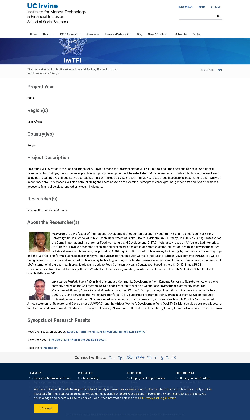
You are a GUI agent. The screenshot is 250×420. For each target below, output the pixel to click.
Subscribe (181, 34)
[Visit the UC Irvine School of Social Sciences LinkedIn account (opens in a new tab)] (121, 357)
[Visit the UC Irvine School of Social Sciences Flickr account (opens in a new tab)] (171, 357)
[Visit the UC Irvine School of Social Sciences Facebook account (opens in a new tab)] (130, 357)
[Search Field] (201, 16)
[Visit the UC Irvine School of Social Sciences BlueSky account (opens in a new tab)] (140, 357)
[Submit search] (219, 16)
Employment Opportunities (146, 378)
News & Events (158, 34)
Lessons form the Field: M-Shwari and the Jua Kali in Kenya (106, 331)
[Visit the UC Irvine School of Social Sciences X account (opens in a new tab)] (149, 357)
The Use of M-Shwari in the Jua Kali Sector (77, 339)
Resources (93, 34)
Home (33, 34)
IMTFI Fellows (70, 34)
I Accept (46, 408)
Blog (140, 34)
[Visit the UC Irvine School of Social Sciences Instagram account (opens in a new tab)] (112, 357)
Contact (197, 34)
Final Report (49, 347)
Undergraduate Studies (192, 378)
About (48, 34)
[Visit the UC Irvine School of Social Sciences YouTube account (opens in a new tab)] (159, 357)
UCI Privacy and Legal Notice (157, 398)
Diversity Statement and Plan (49, 378)
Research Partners (117, 34)
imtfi (219, 69)
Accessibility (88, 378)
